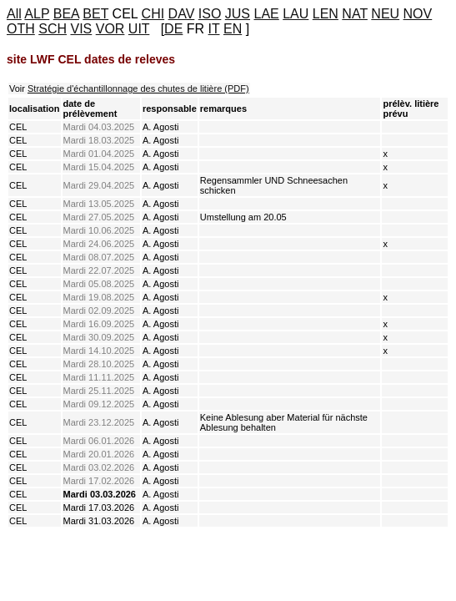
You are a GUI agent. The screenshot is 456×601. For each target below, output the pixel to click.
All (14, 14)
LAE (265, 14)
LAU (295, 14)
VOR (110, 29)
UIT (138, 29)
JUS (237, 14)
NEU (385, 14)
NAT (355, 14)
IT (214, 29)
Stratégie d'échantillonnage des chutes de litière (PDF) (138, 88)
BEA (66, 14)
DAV (181, 14)
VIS (81, 29)
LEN (325, 14)
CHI (153, 14)
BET (95, 14)
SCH (52, 29)
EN (232, 29)
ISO (210, 14)
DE (173, 29)
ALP (36, 14)
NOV (418, 14)
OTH (21, 29)
